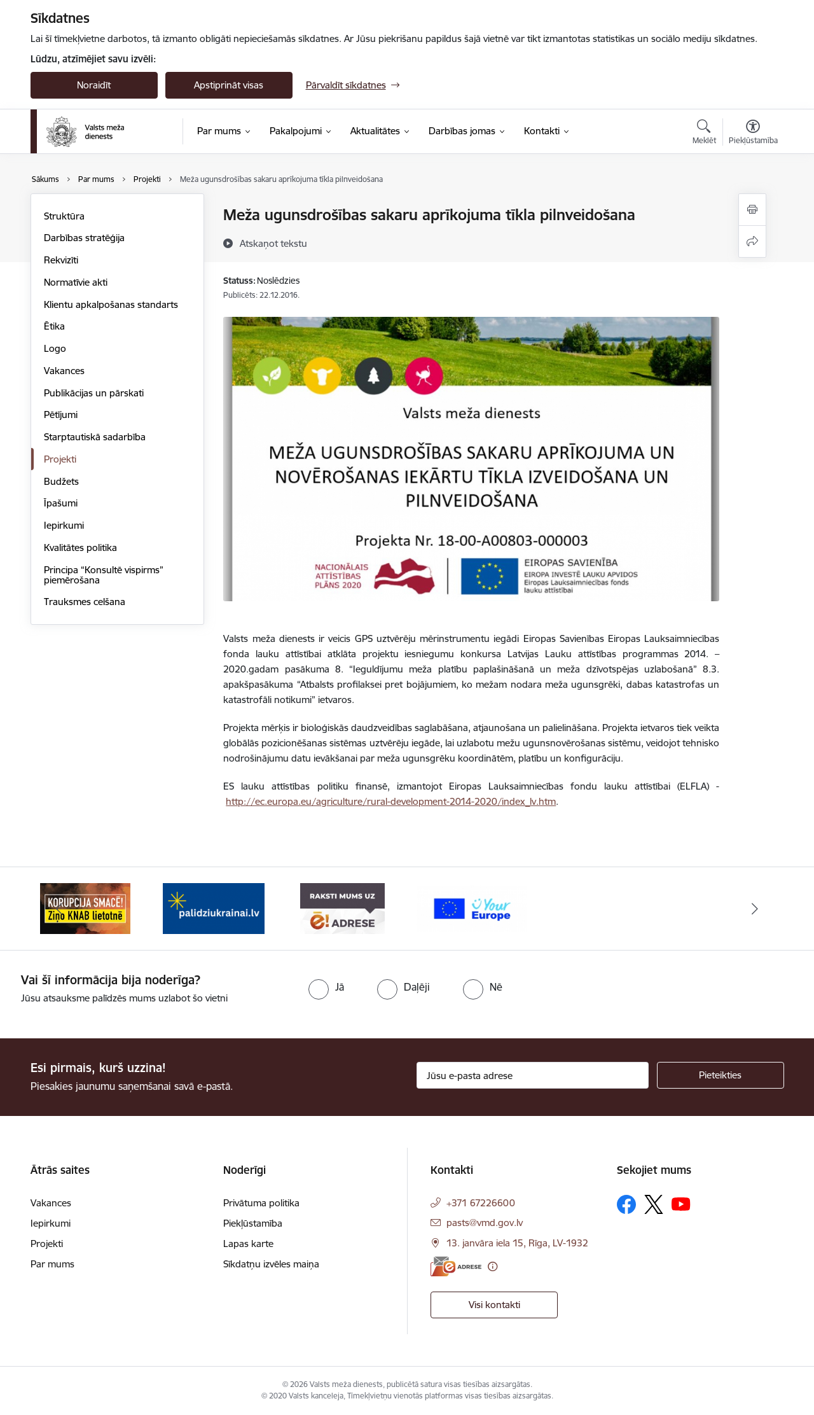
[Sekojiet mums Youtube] (681, 1203)
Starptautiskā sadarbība (95, 437)
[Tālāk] (755, 908)
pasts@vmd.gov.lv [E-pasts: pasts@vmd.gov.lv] (484, 1222)
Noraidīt (94, 85)
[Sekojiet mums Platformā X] (653, 1204)
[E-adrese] (456, 1266)
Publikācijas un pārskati (94, 393)
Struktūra (64, 216)
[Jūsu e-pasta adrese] (533, 1075)
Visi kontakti (494, 1305)
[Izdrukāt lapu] (752, 209)
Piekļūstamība (252, 1223)
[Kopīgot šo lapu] (752, 241)
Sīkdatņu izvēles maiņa (271, 1264)
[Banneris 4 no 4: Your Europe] (472, 908)
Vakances (64, 371)
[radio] (326, 986)
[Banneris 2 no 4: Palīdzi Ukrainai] (214, 908)
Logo (55, 348)
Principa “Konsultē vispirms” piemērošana (103, 575)
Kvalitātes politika (80, 547)
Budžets (61, 481)
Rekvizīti (61, 260)
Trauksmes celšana (84, 602)
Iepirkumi (64, 525)
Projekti (60, 459)
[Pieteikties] (720, 1075)
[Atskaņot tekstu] (273, 243)
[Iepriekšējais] (60, 908)
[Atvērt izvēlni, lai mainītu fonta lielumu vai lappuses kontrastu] (753, 133)
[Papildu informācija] (492, 1266)
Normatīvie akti (75, 282)
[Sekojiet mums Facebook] (626, 1204)
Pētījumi (61, 414)
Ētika (54, 326)
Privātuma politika (261, 1203)
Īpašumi (61, 503)
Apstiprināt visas (228, 85)
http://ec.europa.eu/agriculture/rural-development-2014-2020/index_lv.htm (391, 801)
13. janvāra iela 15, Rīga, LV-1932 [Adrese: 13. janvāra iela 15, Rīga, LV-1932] (517, 1243)
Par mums (52, 1264)
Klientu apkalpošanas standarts (111, 304)
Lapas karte (248, 1243)
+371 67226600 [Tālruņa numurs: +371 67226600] (480, 1203)
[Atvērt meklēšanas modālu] (704, 133)
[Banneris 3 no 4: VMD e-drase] (342, 908)
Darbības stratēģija (84, 238)
